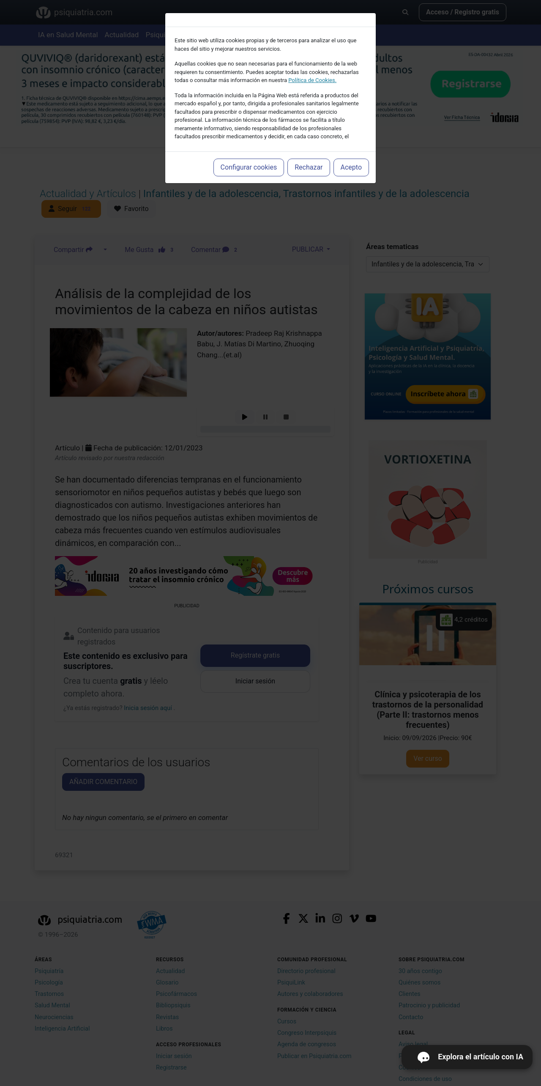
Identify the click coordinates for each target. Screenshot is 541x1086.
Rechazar (308, 167)
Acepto (351, 167)
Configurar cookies (249, 167)
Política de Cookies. (312, 80)
